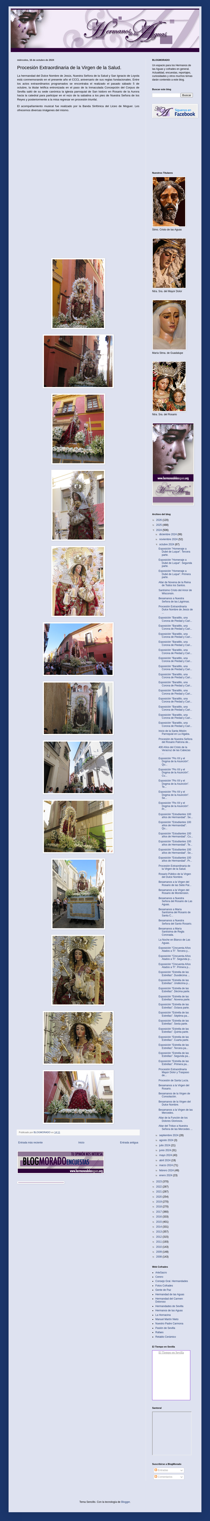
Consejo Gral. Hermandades (171, 1281)
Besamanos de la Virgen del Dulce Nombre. (175, 1103)
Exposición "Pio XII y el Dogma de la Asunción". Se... (174, 794)
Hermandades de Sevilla (169, 1306)
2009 (159, 1251)
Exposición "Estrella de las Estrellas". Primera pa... (174, 1063)
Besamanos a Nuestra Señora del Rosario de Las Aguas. (175, 901)
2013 (159, 1231)
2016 (159, 1216)
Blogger (125, 1501)
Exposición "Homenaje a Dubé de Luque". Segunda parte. (175, 563)
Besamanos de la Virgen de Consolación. (174, 1095)
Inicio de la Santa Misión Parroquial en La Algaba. (174, 732)
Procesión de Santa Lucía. (174, 1080)
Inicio (81, 1142)
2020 (159, 1196)
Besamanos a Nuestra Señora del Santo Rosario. (175, 922)
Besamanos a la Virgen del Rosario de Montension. (174, 892)
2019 (159, 1201)
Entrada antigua (129, 1142)
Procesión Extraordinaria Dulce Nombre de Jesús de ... (176, 609)
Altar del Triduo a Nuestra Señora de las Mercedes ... (175, 1127)
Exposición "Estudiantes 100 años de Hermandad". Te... (175, 843)
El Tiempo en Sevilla (171, 1352)
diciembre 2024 (168, 534)
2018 (159, 1206)
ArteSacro (161, 1272)
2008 (159, 1256)
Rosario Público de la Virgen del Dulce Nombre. (175, 876)
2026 (159, 519)
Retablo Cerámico (165, 1336)
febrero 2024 (166, 1170)
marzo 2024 (166, 1165)
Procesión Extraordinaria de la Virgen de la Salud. (174, 867)
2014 (159, 1226)
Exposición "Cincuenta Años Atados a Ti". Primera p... (175, 966)
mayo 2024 (166, 1155)
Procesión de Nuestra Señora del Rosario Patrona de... (175, 741)
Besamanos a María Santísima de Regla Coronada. (171, 931)
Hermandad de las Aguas (169, 1294)
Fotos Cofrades (164, 1285)
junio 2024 (165, 1150)
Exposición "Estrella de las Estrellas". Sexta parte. (174, 1022)
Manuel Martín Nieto (166, 1319)
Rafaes (159, 1332)
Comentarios (163, 1476)
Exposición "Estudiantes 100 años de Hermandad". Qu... (175, 825)
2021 (159, 1191)
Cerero (159, 1276)
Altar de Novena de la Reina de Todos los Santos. (175, 584)
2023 (159, 1181)
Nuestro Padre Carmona (169, 1323)
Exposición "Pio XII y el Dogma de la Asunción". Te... (174, 783)
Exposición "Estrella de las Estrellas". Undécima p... (174, 982)
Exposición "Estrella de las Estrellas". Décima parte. (174, 990)
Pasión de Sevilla (165, 1328)
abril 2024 (165, 1160)
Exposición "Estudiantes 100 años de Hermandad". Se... (176, 816)
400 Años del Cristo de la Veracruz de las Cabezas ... (174, 750)
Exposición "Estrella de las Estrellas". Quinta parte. (174, 1030)
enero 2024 (166, 1175)
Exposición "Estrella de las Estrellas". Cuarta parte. (174, 1038)
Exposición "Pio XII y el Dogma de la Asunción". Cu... (174, 772)
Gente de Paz (163, 1289)
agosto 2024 (166, 1140)
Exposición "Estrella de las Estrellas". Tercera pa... (174, 1046)
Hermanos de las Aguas (169, 1310)
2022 (159, 1186)
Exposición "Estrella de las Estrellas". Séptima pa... (174, 1014)
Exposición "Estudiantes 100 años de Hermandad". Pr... (175, 859)
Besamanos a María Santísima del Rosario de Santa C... (174, 912)
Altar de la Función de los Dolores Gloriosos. (173, 1119)
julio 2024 (165, 1145)
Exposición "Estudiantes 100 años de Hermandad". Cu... (176, 835)
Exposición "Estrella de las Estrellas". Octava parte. (174, 1006)
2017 (159, 1211)
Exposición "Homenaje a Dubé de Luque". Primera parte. (175, 574)
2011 (159, 1241)
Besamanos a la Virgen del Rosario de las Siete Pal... (175, 883)
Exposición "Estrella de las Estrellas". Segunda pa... (174, 1055)
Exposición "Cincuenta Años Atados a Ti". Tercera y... (175, 949)
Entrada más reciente (30, 1142)
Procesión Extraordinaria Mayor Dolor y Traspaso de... (174, 1072)
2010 (159, 1246)
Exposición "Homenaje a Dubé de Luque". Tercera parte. (174, 551)
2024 (159, 530)
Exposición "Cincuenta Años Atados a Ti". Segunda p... (175, 958)
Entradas (161, 1470)
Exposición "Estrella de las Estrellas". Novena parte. (174, 998)
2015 (159, 1221)
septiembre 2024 (169, 1135)
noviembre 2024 (168, 539)
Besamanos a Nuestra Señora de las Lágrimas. (174, 600)
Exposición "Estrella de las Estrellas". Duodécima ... (174, 974)
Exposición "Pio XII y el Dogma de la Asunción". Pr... (174, 806)
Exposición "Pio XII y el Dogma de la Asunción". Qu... (174, 761)
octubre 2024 (167, 544)
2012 (159, 1236)
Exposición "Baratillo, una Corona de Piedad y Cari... (175, 619)
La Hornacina (163, 1314)
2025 (159, 524)
